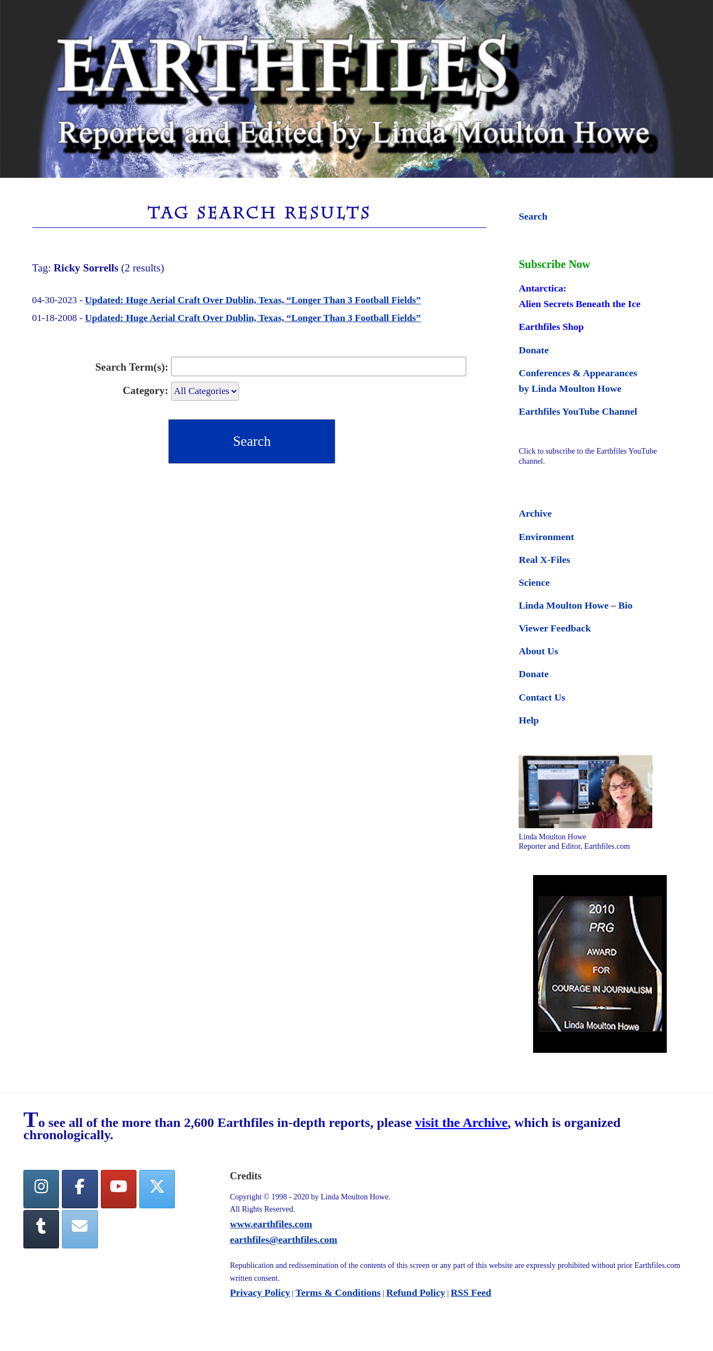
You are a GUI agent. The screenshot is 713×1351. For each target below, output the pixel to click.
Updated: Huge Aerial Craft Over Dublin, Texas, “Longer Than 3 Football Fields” (253, 300)
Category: (145, 390)
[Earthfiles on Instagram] (41, 1189)
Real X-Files (544, 559)
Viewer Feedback (554, 628)
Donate (534, 350)
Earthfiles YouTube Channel (578, 411)
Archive (535, 513)
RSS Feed (471, 1292)
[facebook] (79, 1189)
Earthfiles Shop (551, 326)
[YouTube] (118, 1189)
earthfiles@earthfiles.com (284, 1239)
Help (529, 720)
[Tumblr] (41, 1229)
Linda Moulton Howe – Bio (575, 605)
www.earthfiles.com (271, 1223)
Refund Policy (415, 1292)
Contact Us (542, 697)
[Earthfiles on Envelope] (79, 1229)
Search (533, 216)
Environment (546, 536)
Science (534, 582)
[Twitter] (157, 1189)
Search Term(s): (131, 367)
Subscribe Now (554, 264)
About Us (538, 651)
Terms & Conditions (338, 1292)
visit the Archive (461, 1122)
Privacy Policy (260, 1292)
